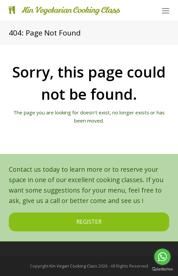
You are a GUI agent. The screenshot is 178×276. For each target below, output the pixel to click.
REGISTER (89, 221)
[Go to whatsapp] (162, 257)
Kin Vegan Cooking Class (73, 266)
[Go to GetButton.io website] (162, 269)
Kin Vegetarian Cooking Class (64, 10)
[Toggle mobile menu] (165, 10)
